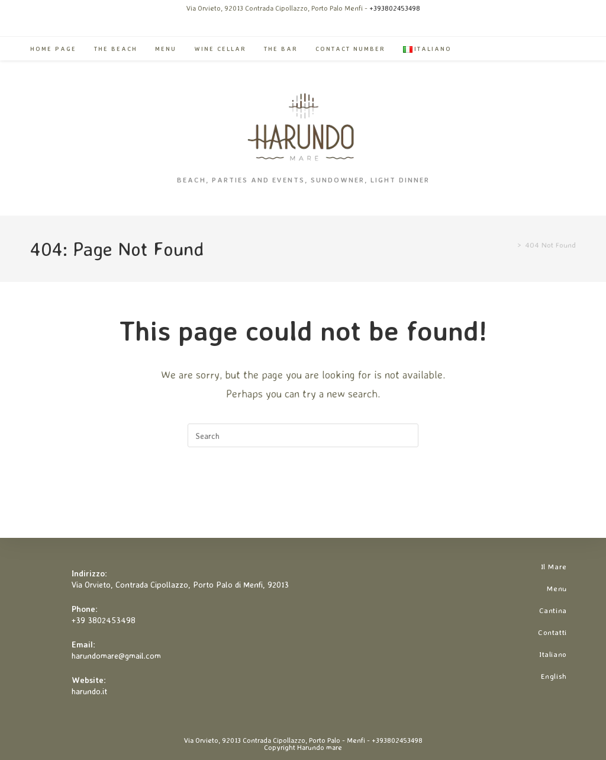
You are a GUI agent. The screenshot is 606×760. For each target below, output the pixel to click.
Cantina (553, 610)
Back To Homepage (303, 495)
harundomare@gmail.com (116, 655)
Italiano (553, 654)
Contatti (552, 632)
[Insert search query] (303, 435)
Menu (556, 588)
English (554, 676)
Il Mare (554, 566)
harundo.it (89, 691)
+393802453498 (394, 8)
